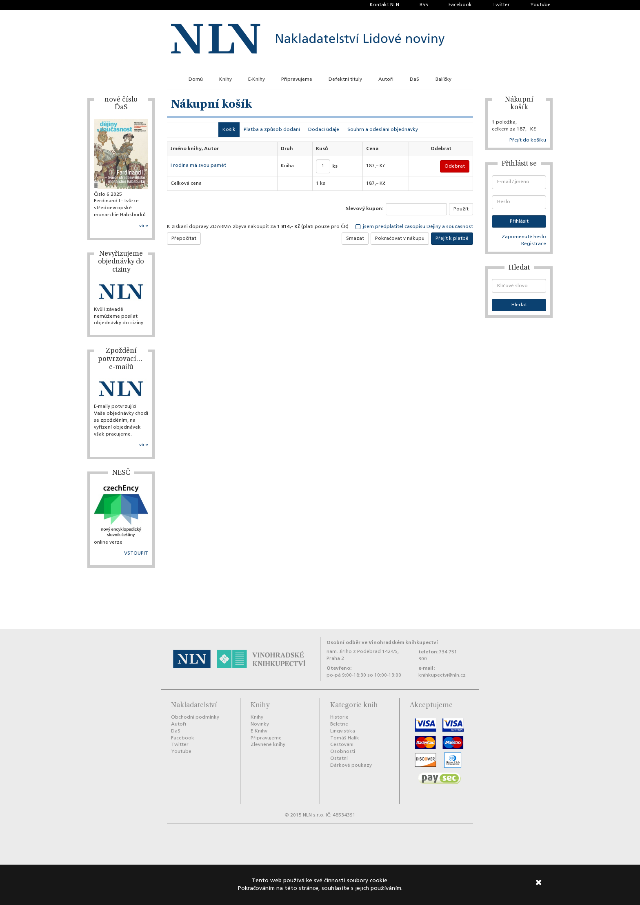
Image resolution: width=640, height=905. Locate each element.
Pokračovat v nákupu (399, 238)
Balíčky (443, 79)
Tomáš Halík (344, 738)
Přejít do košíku (527, 140)
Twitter (501, 5)
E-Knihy (256, 79)
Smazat (355, 238)
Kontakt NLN (384, 5)
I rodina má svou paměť (198, 165)
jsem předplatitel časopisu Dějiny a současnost (414, 226)
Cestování (341, 744)
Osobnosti (342, 751)
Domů (196, 79)
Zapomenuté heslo (524, 237)
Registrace (533, 244)
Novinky (260, 724)
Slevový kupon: (365, 209)
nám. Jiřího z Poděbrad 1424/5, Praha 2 (363, 655)
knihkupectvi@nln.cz (442, 675)
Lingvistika (342, 731)
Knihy (225, 79)
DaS (414, 79)
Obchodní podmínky (195, 717)
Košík (229, 129)
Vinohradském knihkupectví (403, 642)
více (143, 226)
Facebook (460, 5)
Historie (339, 717)
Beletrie (339, 724)
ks (335, 166)
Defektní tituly (345, 79)
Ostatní (339, 758)
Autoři (385, 79)
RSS (424, 5)
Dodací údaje (323, 129)
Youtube (540, 5)
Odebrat (454, 166)
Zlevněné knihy (268, 744)
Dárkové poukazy (351, 765)
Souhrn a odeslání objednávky (382, 129)
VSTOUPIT (136, 553)
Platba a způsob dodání (272, 129)
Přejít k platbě (452, 238)
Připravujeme (296, 79)
